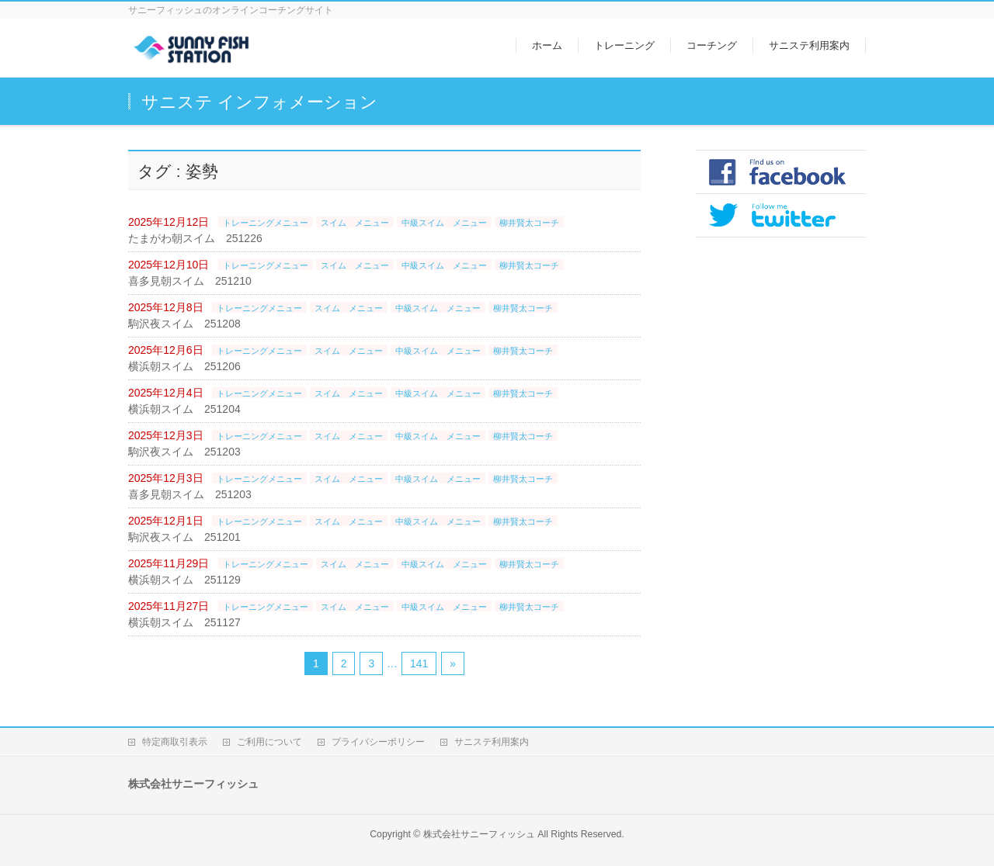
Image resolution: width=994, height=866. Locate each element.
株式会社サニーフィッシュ (479, 834)
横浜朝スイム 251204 (184, 409)
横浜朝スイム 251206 (184, 366)
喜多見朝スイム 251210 (190, 281)
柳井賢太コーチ (529, 222)
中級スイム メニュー (444, 222)
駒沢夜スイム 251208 (184, 323)
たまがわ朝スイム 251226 (195, 238)
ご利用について (269, 741)
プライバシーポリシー (378, 741)
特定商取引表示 (174, 741)
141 (419, 663)
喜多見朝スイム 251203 (190, 494)
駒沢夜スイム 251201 (184, 537)
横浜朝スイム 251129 (184, 579)
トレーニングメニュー (265, 222)
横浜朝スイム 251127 (184, 622)
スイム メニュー (355, 222)
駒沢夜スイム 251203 (184, 451)
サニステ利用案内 (491, 741)
